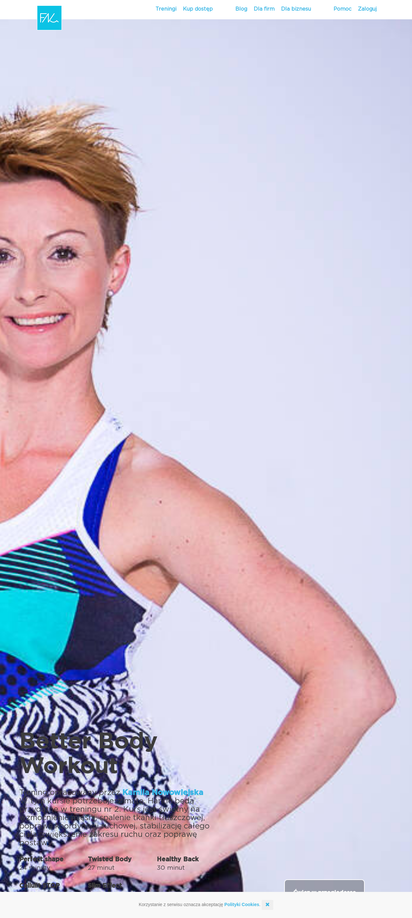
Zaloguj (367, 9)
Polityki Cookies (241, 904)
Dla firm (264, 9)
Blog (241, 9)
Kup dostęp (198, 9)
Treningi (165, 9)
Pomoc (342, 9)
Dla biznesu (296, 9)
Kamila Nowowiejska (162, 793)
